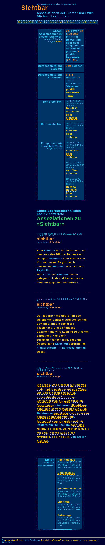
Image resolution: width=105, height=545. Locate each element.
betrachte (71, 278)
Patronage (64, 515)
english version (87, 22)
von (74, 319)
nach (57, 389)
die (54, 274)
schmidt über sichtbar (71, 133)
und (82, 258)
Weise (82, 389)
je (52, 389)
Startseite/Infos (27, 22)
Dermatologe (66, 472)
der (64, 389)
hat (48, 389)
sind (66, 258)
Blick (59, 254)
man (46, 254)
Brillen (74, 258)
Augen (41, 405)
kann (80, 254)
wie (68, 266)
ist (58, 250)
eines (50, 405)
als (58, 323)
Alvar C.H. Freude (72, 540)
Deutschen (81, 331)
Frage (46, 384)
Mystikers (43, 436)
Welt (40, 282)
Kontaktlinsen (46, 262)
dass (73, 339)
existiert (67, 416)
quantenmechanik (69, 488)
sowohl (56, 408)
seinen (82, 319)
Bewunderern (46, 323)
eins (80, 413)
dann (40, 408)
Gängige (42, 258)
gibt (64, 262)
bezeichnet (44, 327)
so (53, 436)
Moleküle (68, 408)
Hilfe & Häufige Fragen (62, 22)
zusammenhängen (49, 339)
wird (68, 319)
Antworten (68, 397)
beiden (41, 416)
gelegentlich (45, 278)
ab (56, 278)
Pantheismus (66, 459)
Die (39, 384)
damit (62, 335)
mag (65, 339)
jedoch (73, 274)
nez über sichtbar (72, 172)
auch (71, 262)
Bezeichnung (46, 331)
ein (62, 250)
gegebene (55, 282)
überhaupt (54, 416)
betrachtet (68, 392)
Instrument (72, 250)
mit (84, 250)
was (55, 335)
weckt (41, 351)
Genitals (58, 319)
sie (87, 428)
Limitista (63, 501)
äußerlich (49, 315)
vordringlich (77, 343)
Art (69, 389)
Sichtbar (34, 7)
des (78, 315)
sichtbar (45, 238)
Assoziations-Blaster (14, 540)
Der (39, 315)
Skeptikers (78, 405)
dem (40, 254)
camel (65, 323)
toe (72, 323)
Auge (63, 432)
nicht (40, 389)
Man (40, 274)
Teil (72, 315)
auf (46, 282)
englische (68, 327)
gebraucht (44, 335)
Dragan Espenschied (89, 540)
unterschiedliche (48, 397)
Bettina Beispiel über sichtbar (71, 191)
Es (59, 262)
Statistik (42, 22)
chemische (44, 266)
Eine (40, 250)
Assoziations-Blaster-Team (52, 540)
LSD (75, 266)
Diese (57, 327)
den (52, 254)
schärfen (70, 254)
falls (73, 413)
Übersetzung (45, 343)
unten (59, 41)
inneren (54, 432)
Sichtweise (70, 282)
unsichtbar (61, 413)
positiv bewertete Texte (73, 92)
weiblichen (44, 319)
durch (75, 400)
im (71, 331)
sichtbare (62, 315)
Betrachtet (44, 400)
